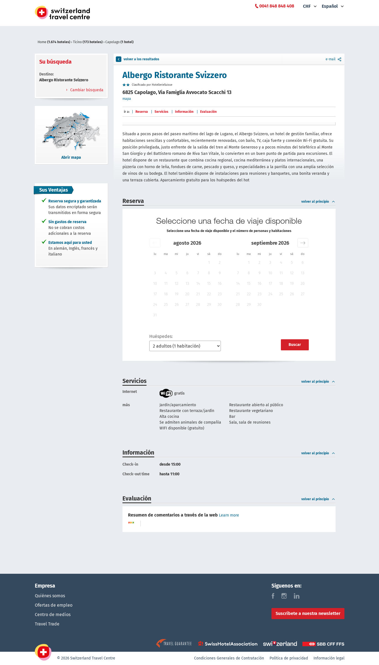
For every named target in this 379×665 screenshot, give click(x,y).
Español (330, 6)
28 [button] (198, 304)
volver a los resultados (137, 59)
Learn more (229, 515)
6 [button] (187, 273)
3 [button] (155, 273)
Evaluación (208, 111)
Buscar (295, 344)
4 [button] (166, 273)
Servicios (161, 111)
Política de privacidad (289, 658)
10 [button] (155, 283)
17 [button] (155, 294)
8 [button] (209, 273)
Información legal (328, 658)
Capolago (119, 42)
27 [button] (187, 304)
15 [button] (209, 283)
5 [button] (176, 273)
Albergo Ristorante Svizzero (174, 75)
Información (184, 111)
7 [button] (198, 273)
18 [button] (166, 294)
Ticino (88, 42)
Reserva (141, 111)
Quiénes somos (50, 595)
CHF (307, 6)
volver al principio (318, 201)
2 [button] (220, 262)
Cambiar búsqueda (86, 90)
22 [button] (209, 294)
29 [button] (209, 304)
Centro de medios (52, 614)
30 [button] (220, 304)
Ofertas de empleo (53, 605)
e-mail (334, 59)
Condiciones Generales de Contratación (229, 658)
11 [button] (166, 283)
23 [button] (220, 294)
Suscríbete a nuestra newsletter (308, 613)
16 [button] (219, 283)
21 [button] (198, 294)
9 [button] (220, 273)
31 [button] (155, 315)
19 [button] (176, 294)
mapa (126, 99)
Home (54, 42)
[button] (155, 242)
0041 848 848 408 (276, 6)
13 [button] (187, 283)
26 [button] (177, 304)
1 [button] (209, 262)
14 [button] (198, 283)
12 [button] (176, 283)
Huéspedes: (161, 336)
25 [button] (166, 304)
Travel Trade (47, 624)
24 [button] (155, 304)
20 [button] (187, 294)
